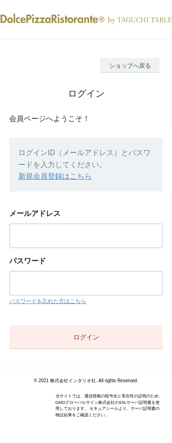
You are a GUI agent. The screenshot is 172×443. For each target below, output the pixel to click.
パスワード (27, 261)
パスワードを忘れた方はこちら (47, 301)
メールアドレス (35, 213)
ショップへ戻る (130, 65)
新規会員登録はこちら (55, 176)
